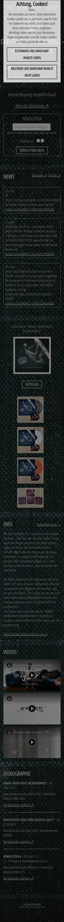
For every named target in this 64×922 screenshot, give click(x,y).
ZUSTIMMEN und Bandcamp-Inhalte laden (32, 54)
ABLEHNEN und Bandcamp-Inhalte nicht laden (32, 72)
